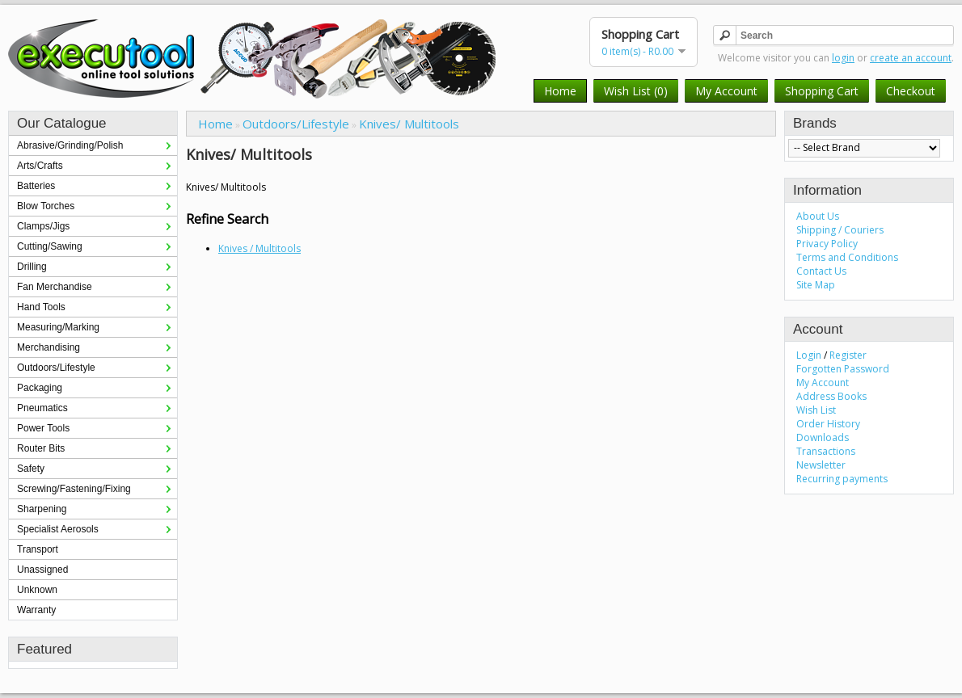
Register (848, 355)
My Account (726, 91)
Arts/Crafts (40, 165)
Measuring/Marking (58, 327)
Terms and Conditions (847, 257)
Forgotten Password (842, 369)
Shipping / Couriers (840, 230)
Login (808, 355)
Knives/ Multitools (409, 124)
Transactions (825, 451)
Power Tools (43, 428)
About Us (817, 216)
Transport (37, 549)
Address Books (831, 396)
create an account (910, 58)
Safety (30, 468)
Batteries (36, 185)
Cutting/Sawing (49, 246)
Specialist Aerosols (58, 529)
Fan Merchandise (54, 286)
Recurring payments (842, 479)
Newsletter (821, 465)
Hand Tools (41, 307)
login (843, 58)
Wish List (816, 410)
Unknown (37, 589)
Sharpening (41, 509)
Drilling (32, 266)
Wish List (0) (636, 91)
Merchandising (48, 347)
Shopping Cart (822, 91)
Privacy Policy (827, 243)
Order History (828, 424)
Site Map (815, 285)
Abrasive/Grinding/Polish (70, 145)
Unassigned (42, 569)
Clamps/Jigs (43, 226)
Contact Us (821, 271)
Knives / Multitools (259, 248)
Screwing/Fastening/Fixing (74, 488)
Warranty (36, 610)
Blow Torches (45, 206)
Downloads (822, 437)
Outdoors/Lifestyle (56, 367)
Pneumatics (42, 408)
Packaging (39, 387)
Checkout (910, 91)
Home (560, 91)
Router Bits (41, 448)
